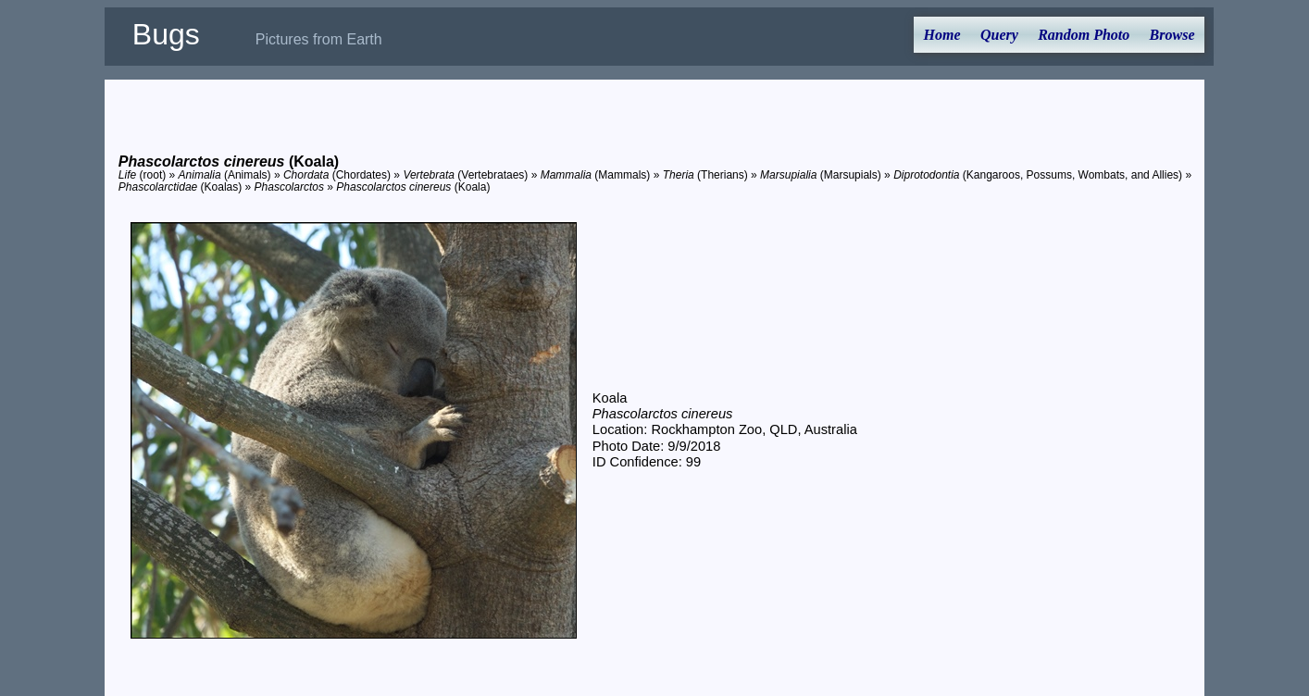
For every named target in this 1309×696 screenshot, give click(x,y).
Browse (1172, 35)
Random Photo (1083, 35)
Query (999, 35)
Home (942, 35)
